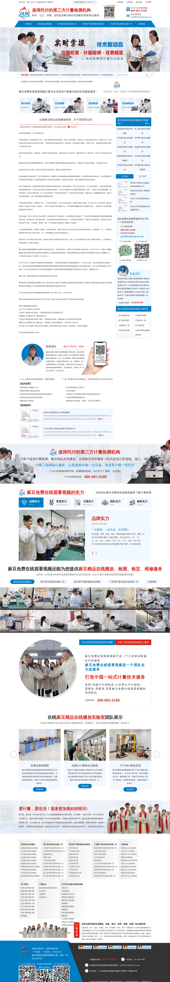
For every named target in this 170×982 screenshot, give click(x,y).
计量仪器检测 (28, 332)
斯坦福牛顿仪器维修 (128, 873)
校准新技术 (43, 897)
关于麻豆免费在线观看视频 (84, 30)
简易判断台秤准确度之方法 (29, 387)
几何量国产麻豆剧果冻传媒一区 (54, 851)
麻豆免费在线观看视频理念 (68, 908)
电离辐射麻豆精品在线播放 (125, 158)
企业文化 (71, 894)
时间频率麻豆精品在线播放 (142, 167)
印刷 (26, 913)
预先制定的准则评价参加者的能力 (31, 397)
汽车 (22, 897)
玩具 (29, 906)
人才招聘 (65, 919)
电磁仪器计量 (73, 854)
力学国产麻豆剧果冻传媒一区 (53, 848)
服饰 (29, 909)
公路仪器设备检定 (100, 851)
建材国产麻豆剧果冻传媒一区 (104, 870)
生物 (22, 894)
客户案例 (51, 30)
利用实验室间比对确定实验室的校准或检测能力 (36, 394)
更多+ (147, 123)
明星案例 (24, 916)
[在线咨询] (72, 127)
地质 (29, 894)
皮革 (26, 909)
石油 (33, 903)
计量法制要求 (71, 391)
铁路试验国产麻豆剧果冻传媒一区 (105, 848)
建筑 (22, 891)
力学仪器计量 (73, 870)
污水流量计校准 (74, 851)
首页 (116, 91)
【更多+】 (100, 419)
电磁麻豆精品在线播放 (142, 149)
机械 (26, 903)
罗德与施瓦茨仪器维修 (128, 866)
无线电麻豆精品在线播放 (125, 131)
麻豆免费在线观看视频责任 (68, 914)
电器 (29, 900)
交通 (26, 888)
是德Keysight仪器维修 (128, 870)
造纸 (33, 913)
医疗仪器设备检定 (100, 873)
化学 (26, 894)
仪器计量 (139, 928)
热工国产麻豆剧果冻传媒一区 (53, 873)
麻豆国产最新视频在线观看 (93, 24)
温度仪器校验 (37, 253)
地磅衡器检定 (48, 854)
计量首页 (28, 24)
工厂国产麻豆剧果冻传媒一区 (104, 863)
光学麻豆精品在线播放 (125, 167)
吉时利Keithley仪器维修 (129, 860)
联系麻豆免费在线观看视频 (111, 30)
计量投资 (71, 919)
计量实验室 (65, 891)
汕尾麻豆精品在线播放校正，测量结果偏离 (39, 379)
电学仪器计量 (73, 857)
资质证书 (65, 888)
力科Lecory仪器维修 (128, 863)
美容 (26, 897)
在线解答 (42, 894)
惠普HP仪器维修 (126, 857)
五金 (22, 903)
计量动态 (64, 30)
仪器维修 (141, 24)
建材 (26, 891)
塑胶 (33, 909)
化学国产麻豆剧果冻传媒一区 (53, 870)
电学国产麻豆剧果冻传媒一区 (53, 866)
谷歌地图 (129, 2)
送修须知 (65, 903)
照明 (33, 900)
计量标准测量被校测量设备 (75, 397)
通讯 (26, 900)
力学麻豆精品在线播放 (52, 81)
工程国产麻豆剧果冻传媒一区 (120, 24)
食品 (29, 903)
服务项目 (65, 897)
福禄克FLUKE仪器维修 (129, 854)
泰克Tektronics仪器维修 (129, 876)
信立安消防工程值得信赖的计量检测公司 (59, 429)
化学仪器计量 (73, 848)
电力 (33, 897)
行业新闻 (42, 891)
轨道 (22, 888)
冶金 (33, 894)
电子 (22, 900)
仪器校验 (64, 283)
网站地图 (139, 2)
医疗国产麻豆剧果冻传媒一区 (53, 876)
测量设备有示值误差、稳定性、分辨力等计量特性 (83, 401)
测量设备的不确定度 (27, 401)
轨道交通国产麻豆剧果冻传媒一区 (105, 866)
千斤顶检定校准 (99, 857)
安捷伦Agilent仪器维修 (128, 848)
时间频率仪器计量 (75, 873)
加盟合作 (65, 922)
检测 (29, 897)
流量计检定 (47, 857)
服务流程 (65, 900)
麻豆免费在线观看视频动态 (139, 91)
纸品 (22, 913)
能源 (33, 891)
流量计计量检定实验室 (85, 765)
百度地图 (120, 2)
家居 (26, 906)
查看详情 (39, 789)
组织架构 (65, 894)
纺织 (22, 909)
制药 (29, 913)
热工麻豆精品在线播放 (35, 81)
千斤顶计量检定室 (130, 765)
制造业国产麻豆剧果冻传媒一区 (105, 876)
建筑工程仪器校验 (100, 854)
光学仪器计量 (73, 863)
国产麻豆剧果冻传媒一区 (67, 24)
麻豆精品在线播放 (45, 24)
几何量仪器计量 (74, 866)
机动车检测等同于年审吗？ (75, 387)
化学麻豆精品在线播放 (68, 81)
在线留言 (71, 922)
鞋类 (33, 906)
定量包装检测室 (39, 765)
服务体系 (71, 897)
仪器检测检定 (26, 133)
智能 (29, 891)
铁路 (29, 888)
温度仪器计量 (73, 860)
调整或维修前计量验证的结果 (30, 391)
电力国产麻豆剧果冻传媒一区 (53, 863)
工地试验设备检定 (49, 860)
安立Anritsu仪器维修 (128, 851)
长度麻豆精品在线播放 (85, 81)
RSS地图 (148, 2)
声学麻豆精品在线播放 (142, 158)
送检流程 (71, 900)
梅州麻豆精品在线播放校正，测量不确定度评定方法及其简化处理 (90, 379)
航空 (33, 888)
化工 (22, 906)
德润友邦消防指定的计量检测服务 (57, 412)
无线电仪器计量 (74, 876)
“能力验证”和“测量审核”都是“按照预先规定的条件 (83, 394)
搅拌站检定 (98, 860)
